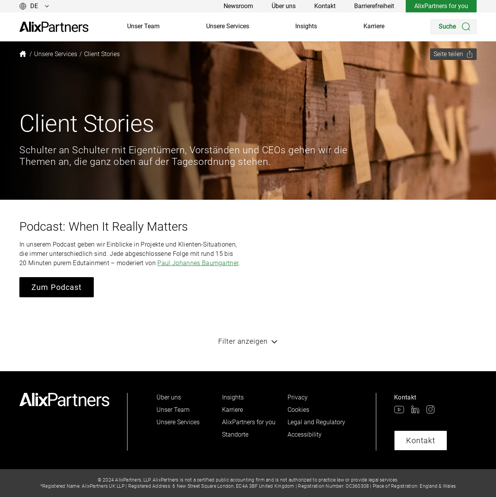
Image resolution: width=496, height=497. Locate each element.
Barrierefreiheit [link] (374, 6)
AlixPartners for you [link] (441, 6)
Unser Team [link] (143, 26)
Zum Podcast (56, 287)
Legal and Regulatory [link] (316, 422)
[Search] (454, 26)
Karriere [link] (373, 26)
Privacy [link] (298, 397)
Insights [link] (306, 26)
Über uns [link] (284, 6)
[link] (53, 27)
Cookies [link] (298, 409)
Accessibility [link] (305, 434)
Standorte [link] (235, 434)
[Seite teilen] (453, 54)
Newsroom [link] (238, 6)
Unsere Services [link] (227, 26)
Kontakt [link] (325, 6)
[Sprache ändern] (34, 6)
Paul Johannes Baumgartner (197, 263)
